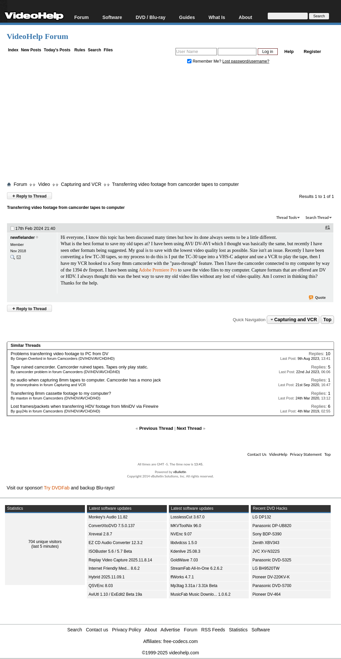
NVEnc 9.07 (181, 534)
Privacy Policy (126, 629)
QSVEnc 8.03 (101, 585)
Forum (81, 17)
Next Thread (189, 428)
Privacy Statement (306, 454)
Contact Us (256, 454)
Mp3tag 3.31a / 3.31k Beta (193, 585)
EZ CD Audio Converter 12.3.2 (116, 542)
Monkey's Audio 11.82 (108, 517)
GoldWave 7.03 (184, 560)
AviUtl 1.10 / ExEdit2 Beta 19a (115, 594)
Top (327, 319)
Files (108, 50)
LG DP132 (261, 517)
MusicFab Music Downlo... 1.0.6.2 (200, 594)
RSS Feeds (213, 629)
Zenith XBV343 (265, 542)
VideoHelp (278, 454)
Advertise (170, 629)
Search (94, 50)
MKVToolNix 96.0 (185, 525)
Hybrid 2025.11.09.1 (107, 577)
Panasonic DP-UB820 (271, 525)
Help (289, 51)
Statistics (238, 629)
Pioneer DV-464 (266, 594)
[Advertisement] (174, 124)
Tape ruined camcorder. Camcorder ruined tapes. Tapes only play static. (79, 366)
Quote (317, 298)
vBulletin (179, 472)
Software (112, 17)
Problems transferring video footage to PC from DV (59, 353)
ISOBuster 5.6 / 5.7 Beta (110, 551)
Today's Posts (57, 50)
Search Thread (317, 217)
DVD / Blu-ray (150, 17)
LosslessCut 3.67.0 (187, 517)
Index (13, 50)
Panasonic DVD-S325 (271, 560)
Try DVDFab (57, 487)
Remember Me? (204, 61)
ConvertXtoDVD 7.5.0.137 (112, 525)
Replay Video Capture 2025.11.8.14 (120, 560)
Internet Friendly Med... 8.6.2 (114, 568)
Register (312, 51)
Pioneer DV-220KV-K (271, 577)
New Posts (31, 50)
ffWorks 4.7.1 (182, 577)
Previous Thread (156, 428)
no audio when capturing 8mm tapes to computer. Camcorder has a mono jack (86, 379)
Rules (79, 50)
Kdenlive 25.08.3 (185, 551)
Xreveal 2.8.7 (100, 534)
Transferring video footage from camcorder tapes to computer (175, 184)
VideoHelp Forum (37, 36)
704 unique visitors (45, 541)
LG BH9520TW (265, 568)
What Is (216, 17)
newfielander (22, 237)
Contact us (97, 629)
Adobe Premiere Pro (158, 270)
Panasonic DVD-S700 (271, 585)
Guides (187, 17)
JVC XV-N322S (266, 551)
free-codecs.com (180, 641)
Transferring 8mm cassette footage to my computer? (61, 393)
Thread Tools (286, 217)
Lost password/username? (245, 61)
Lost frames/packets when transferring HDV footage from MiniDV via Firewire (85, 406)
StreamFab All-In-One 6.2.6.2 (196, 568)
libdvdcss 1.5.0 (183, 542)
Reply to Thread (29, 196)
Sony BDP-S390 (266, 534)
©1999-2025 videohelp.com (170, 652)
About (245, 17)
